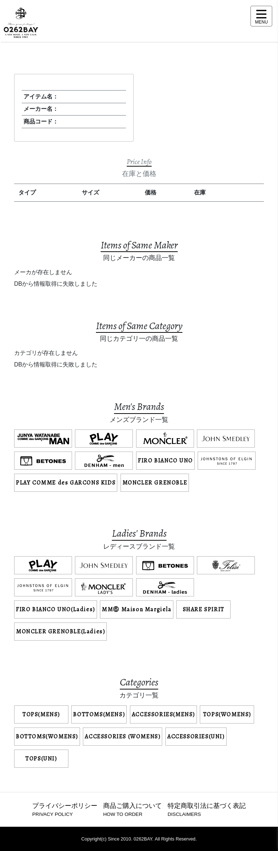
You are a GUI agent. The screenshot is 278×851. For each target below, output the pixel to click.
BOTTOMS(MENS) (99, 714)
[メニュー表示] (261, 16)
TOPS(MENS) (41, 714)
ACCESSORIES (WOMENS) (122, 737)
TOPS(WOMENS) (227, 714)
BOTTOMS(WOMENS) (47, 737)
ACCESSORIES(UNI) (196, 737)
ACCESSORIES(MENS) (163, 714)
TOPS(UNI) (41, 759)
